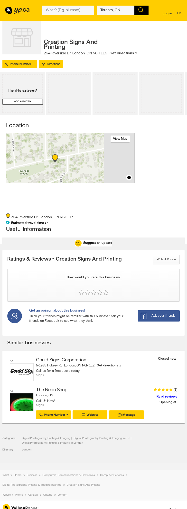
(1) (175, 390)
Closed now (167, 359)
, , (90, 53)
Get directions (107, 365)
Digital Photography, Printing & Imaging (46, 438)
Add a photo (22, 101)
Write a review (166, 259)
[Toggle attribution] (129, 177)
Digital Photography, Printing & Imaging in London (52, 442)
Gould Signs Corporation (61, 360)
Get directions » (123, 53)
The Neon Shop (51, 390)
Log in (167, 13)
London (26, 449)
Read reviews (167, 397)
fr (179, 14)
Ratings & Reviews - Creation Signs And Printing (64, 259)
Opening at (168, 402)
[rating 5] (162, 390)
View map (120, 138)
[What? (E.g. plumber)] (68, 10)
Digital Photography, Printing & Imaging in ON (102, 438)
